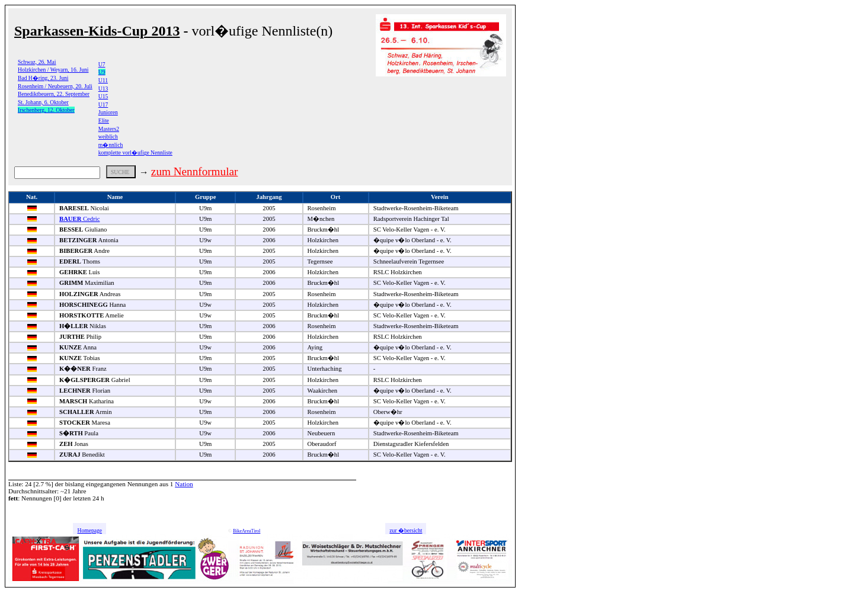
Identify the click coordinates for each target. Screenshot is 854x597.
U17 (103, 104)
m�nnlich (110, 145)
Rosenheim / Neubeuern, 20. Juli (55, 86)
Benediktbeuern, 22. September (53, 94)
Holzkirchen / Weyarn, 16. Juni (53, 69)
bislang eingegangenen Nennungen (111, 483)
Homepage (89, 530)
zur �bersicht (405, 530)
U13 (103, 88)
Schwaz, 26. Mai (37, 62)
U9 (101, 72)
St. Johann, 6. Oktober (43, 102)
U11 (103, 80)
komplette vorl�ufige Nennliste (135, 152)
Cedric (79, 219)
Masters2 (108, 129)
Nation (184, 483)
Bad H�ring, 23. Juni (43, 78)
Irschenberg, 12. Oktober (46, 110)
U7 (101, 64)
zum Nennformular (194, 171)
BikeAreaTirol (246, 531)
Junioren (108, 112)
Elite (103, 120)
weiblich (108, 136)
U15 (103, 96)
